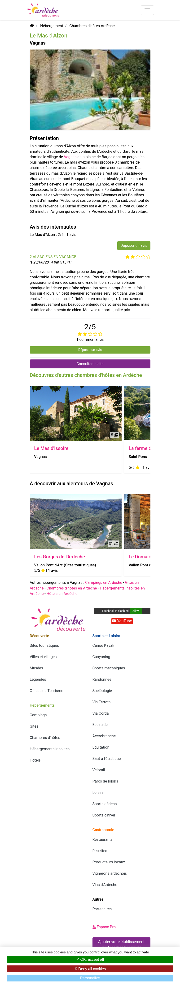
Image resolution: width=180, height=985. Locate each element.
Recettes (99, 851)
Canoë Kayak (103, 645)
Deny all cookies (90, 969)
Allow (136, 611)
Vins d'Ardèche (104, 884)
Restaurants (102, 839)
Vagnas (70, 157)
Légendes (38, 679)
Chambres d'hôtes (45, 737)
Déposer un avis (133, 245)
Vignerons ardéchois (109, 873)
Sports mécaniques (108, 668)
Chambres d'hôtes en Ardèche (72, 588)
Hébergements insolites (50, 749)
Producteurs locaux (108, 862)
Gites (34, 726)
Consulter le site (90, 364)
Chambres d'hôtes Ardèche (92, 26)
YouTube (122, 621)
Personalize (90, 978)
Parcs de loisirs (105, 781)
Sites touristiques (44, 645)
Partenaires (102, 909)
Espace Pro (104, 927)
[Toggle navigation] (147, 10)
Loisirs (98, 792)
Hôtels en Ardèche (62, 593)
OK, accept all (90, 959)
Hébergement (51, 26)
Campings (38, 715)
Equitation (101, 747)
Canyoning (101, 657)
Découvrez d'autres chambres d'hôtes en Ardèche (86, 375)
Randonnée (101, 679)
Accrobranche (104, 736)
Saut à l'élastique (106, 758)
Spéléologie (102, 690)
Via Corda (100, 713)
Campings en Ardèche (103, 582)
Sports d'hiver (103, 815)
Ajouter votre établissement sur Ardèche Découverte (121, 945)
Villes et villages (43, 657)
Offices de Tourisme (46, 690)
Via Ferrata (101, 702)
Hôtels (35, 760)
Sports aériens (104, 804)
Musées (36, 668)
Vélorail (98, 770)
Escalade (100, 724)
